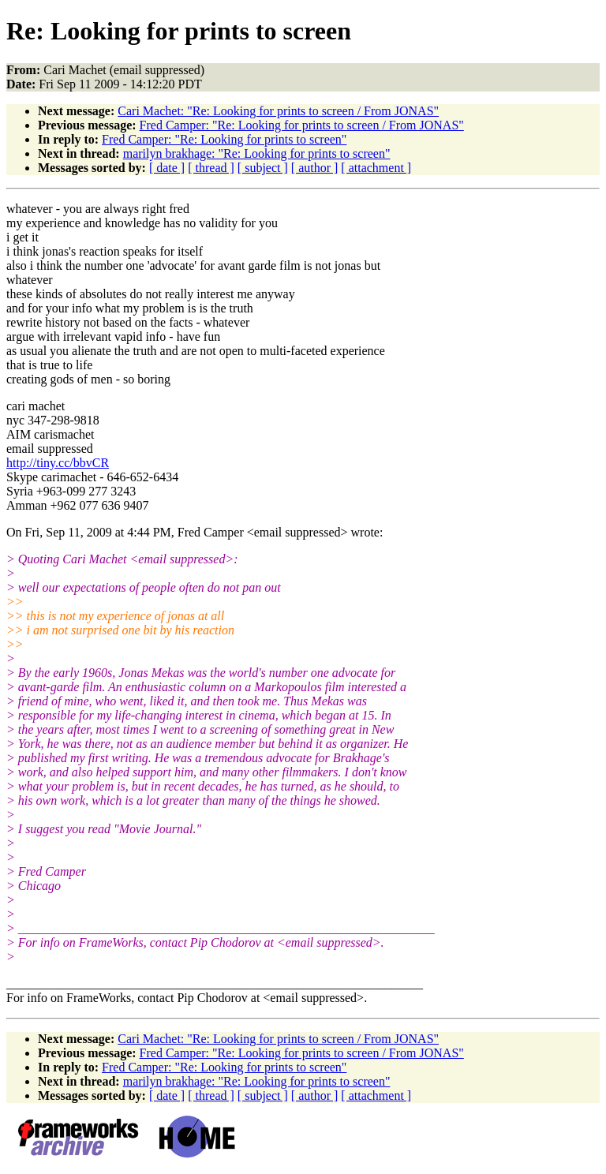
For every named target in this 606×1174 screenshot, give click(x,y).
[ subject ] (263, 167)
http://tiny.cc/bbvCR (57, 462)
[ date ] (167, 167)
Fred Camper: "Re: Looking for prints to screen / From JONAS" (302, 125)
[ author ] (315, 167)
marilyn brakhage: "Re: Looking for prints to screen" (257, 153)
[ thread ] (211, 167)
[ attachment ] (376, 167)
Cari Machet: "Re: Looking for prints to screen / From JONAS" (278, 111)
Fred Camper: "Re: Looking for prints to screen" (224, 139)
